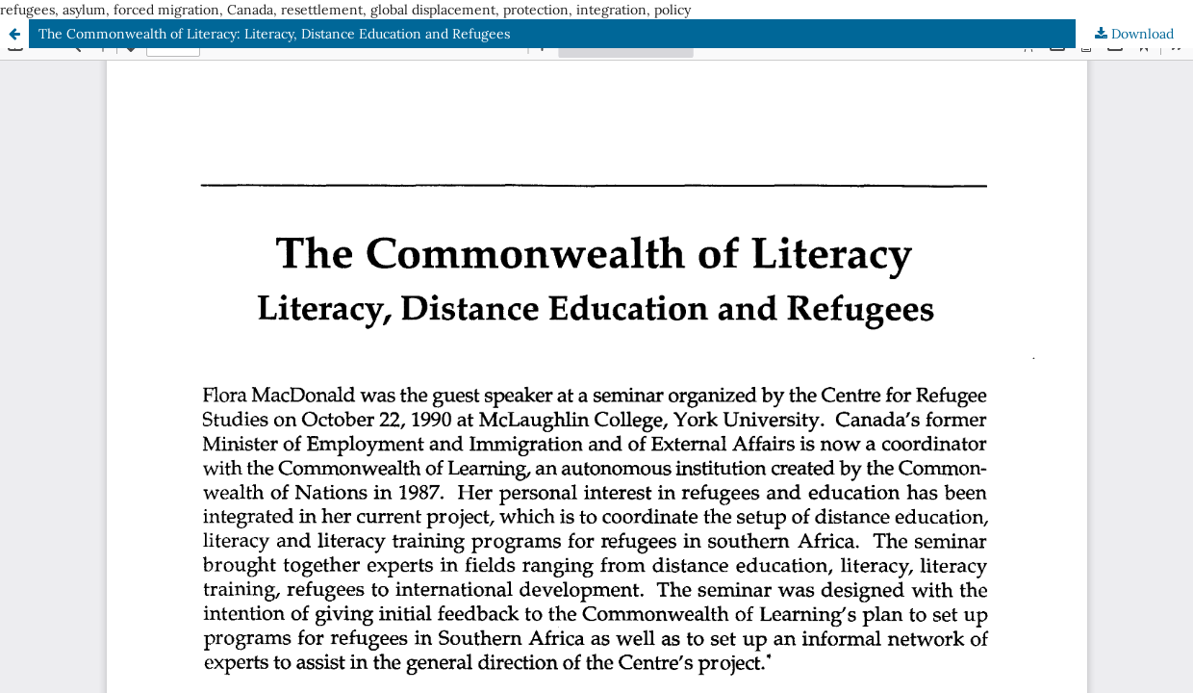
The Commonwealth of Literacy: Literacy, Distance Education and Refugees (274, 33)
